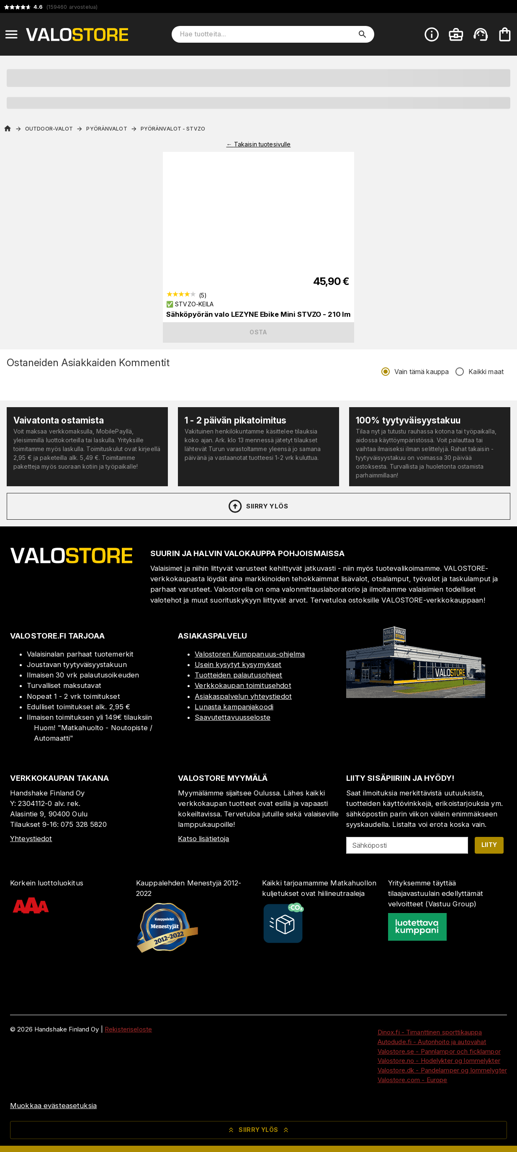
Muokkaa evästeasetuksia (53, 1105)
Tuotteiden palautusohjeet (238, 675)
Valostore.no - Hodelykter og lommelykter (439, 1061)
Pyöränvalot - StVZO (173, 129)
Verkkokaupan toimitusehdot (243, 685)
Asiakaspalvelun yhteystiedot (243, 696)
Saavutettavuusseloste (232, 717)
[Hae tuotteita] (267, 34)
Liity (489, 844)
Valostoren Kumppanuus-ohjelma (250, 654)
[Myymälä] (415, 695)
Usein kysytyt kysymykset (238, 664)
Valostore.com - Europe (413, 1080)
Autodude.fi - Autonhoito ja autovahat (432, 1042)
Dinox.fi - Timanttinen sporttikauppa (430, 1032)
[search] (362, 34)
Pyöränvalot (106, 129)
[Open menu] (11, 34)
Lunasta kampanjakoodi (234, 707)
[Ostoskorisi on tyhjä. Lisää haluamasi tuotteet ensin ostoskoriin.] (504, 34)
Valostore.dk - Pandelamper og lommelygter (442, 1070)
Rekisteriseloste (128, 1029)
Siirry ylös (257, 506)
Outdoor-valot (49, 129)
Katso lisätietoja (203, 838)
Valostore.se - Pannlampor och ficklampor (439, 1051)
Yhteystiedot (31, 838)
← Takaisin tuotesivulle (258, 144)
